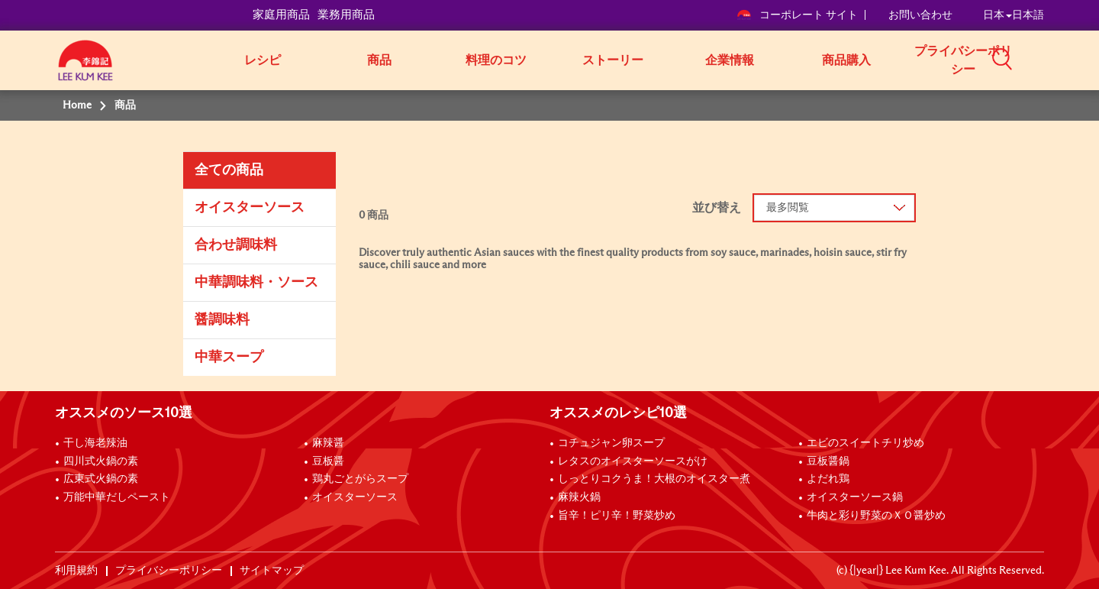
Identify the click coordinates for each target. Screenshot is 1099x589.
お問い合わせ (920, 15)
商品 (379, 60)
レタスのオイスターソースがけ (632, 461)
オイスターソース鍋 (855, 497)
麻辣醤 (328, 443)
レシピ (262, 60)
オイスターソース (250, 208)
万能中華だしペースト (116, 497)
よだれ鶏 (828, 479)
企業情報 (729, 60)
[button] (1049, 59)
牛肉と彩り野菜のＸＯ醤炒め (876, 515)
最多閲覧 (787, 207)
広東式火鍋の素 (100, 479)
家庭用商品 (281, 15)
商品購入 (846, 60)
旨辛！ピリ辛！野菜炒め (616, 515)
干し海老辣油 (95, 443)
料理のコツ (496, 60)
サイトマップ (272, 570)
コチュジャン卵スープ (611, 443)
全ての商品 (229, 170)
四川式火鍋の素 (100, 461)
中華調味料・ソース (256, 283)
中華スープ (229, 357)
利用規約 (76, 570)
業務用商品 (346, 15)
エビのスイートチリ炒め (865, 443)
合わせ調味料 (236, 245)
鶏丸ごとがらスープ (360, 479)
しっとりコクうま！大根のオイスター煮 (654, 479)
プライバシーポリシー (963, 60)
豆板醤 (328, 461)
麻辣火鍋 (579, 497)
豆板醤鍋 (828, 461)
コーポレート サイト (797, 15)
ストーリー (612, 60)
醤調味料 (222, 320)
